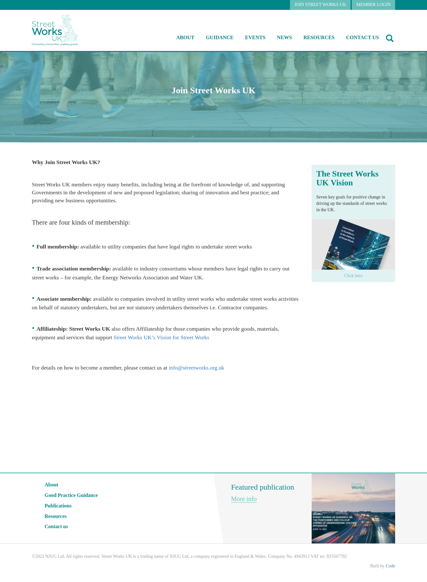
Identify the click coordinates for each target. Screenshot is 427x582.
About (185, 37)
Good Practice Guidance (71, 495)
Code (390, 566)
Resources (56, 516)
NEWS (284, 37)
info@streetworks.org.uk (196, 367)
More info (244, 498)
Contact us (362, 37)
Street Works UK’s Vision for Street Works (161, 337)
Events (255, 37)
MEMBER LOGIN (373, 4)
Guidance (220, 37)
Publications (58, 505)
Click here (353, 275)
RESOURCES (319, 37)
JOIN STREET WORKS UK (320, 4)
